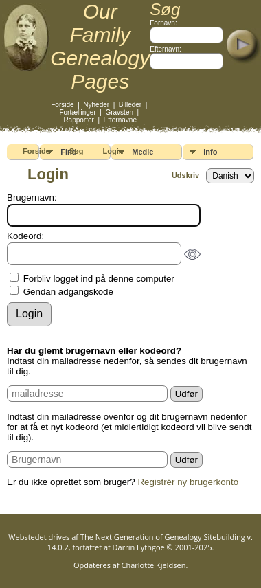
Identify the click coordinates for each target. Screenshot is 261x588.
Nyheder (96, 105)
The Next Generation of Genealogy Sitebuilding (162, 537)
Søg (76, 151)
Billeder (130, 105)
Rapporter (78, 120)
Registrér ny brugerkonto (187, 482)
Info (210, 152)
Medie (142, 152)
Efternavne (120, 120)
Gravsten (119, 112)
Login (113, 151)
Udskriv (185, 175)
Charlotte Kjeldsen (154, 565)
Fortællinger (77, 112)
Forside (62, 105)
